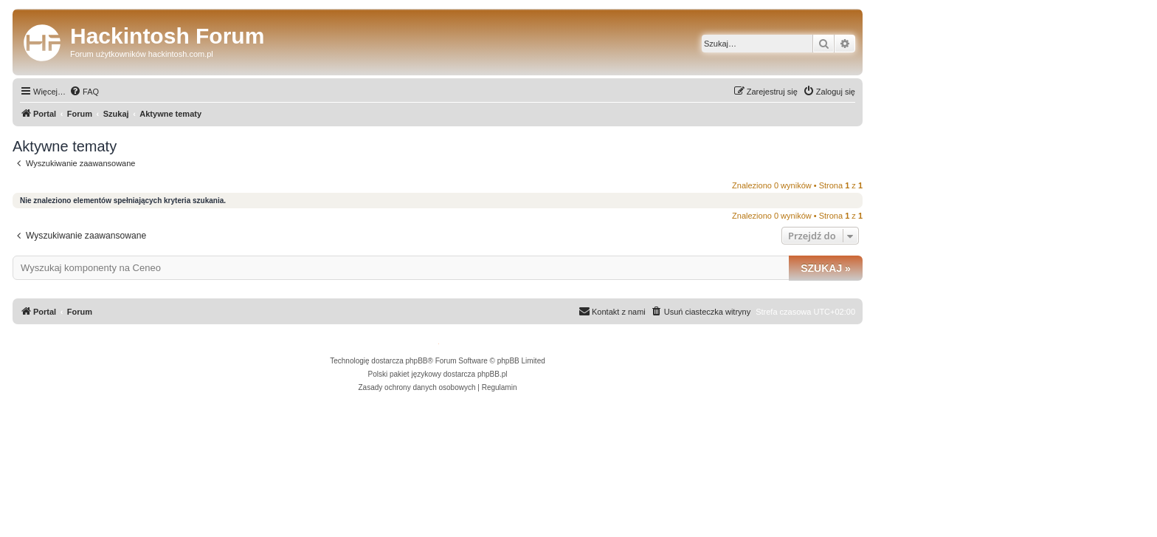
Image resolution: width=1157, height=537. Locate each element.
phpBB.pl (492, 374)
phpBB (417, 361)
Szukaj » (826, 268)
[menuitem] (84, 91)
